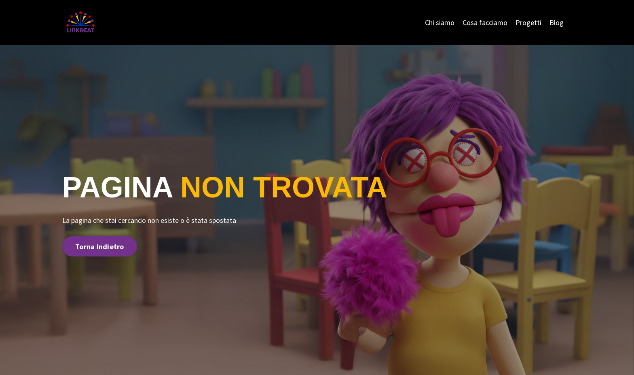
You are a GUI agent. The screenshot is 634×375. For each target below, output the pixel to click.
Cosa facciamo (485, 22)
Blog (556, 22)
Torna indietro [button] (99, 246)
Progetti (528, 22)
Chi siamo (439, 22)
